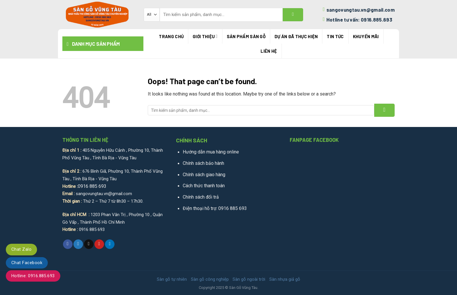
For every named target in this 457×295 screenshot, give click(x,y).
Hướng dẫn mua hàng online (211, 152)
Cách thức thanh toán (204, 185)
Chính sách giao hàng (204, 174)
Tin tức (335, 36)
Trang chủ (171, 36)
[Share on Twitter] (78, 244)
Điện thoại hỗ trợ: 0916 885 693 (215, 208)
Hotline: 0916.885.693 (33, 275)
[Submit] (293, 14)
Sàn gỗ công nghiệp (210, 279)
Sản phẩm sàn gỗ (246, 36)
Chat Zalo (21, 249)
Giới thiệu (205, 36)
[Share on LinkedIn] (110, 244)
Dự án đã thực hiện (296, 36)
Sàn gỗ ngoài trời (249, 279)
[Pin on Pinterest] (99, 244)
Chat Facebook (26, 262)
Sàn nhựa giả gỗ (284, 279)
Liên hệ (269, 51)
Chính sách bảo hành (203, 163)
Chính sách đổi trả (201, 197)
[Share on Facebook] (68, 244)
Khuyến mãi (366, 36)
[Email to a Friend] (89, 244)
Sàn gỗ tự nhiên (172, 279)
